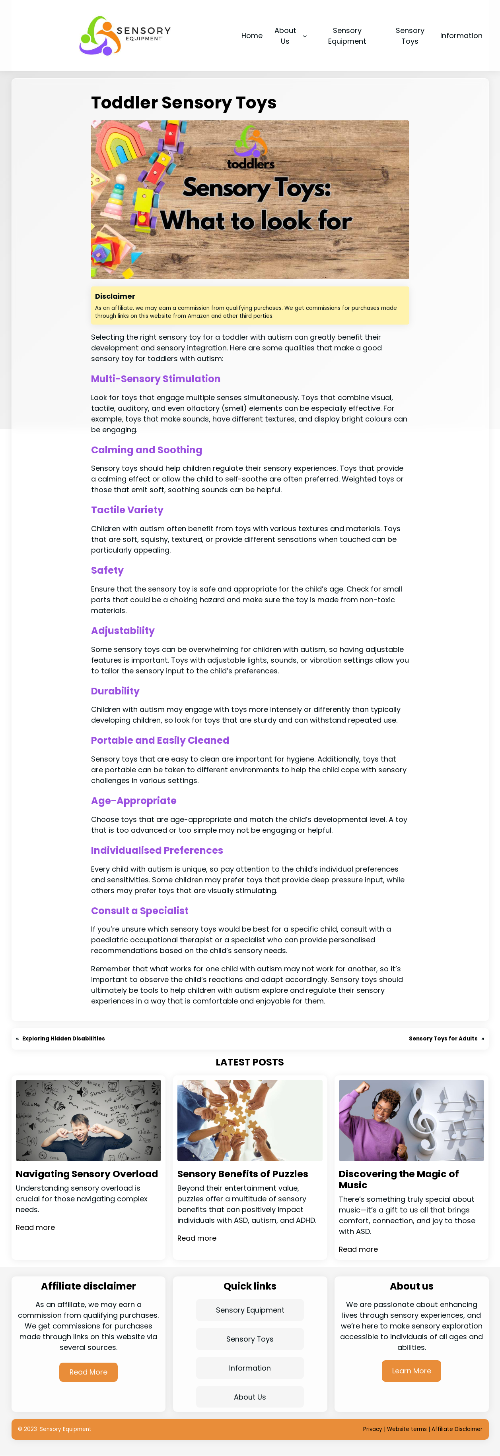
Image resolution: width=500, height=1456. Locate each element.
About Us (250, 1397)
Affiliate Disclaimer (457, 1429)
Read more (35, 1239)
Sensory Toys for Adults (443, 1038)
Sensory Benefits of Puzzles (243, 1174)
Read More (88, 1372)
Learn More (411, 1371)
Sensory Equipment (250, 1310)
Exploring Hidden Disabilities (63, 1038)
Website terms (407, 1429)
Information (250, 1368)
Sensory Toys (250, 1339)
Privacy (372, 1429)
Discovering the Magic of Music (400, 1179)
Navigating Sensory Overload (64, 1179)
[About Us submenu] (305, 35)
